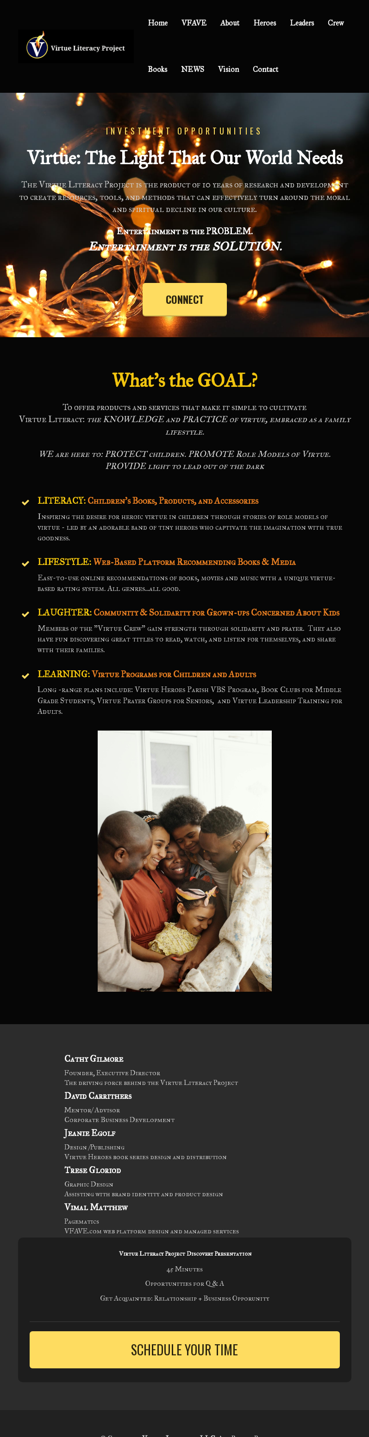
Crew (336, 23)
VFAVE (193, 23)
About (229, 23)
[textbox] (184, 158)
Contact (265, 69)
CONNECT (185, 299)
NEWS (192, 69)
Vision (228, 69)
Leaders (302, 23)
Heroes (264, 23)
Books (157, 69)
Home (158, 23)
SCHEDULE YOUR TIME (184, 1349)
